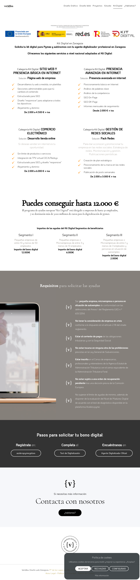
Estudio (107, 5)
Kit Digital (117, 5)
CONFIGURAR (119, 569)
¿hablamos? (70, 512)
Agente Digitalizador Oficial (114, 453)
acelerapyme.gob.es (26, 453)
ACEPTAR (83, 569)
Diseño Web (85, 5)
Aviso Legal (51, 573)
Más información (102, 575)
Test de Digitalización (70, 453)
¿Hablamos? (130, 5)
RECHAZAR (100, 569)
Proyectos (97, 5)
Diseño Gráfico (71, 5)
